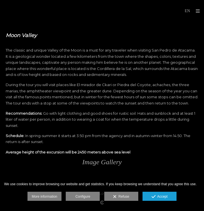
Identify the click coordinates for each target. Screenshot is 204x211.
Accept (160, 197)
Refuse (121, 197)
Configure (82, 197)
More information (44, 197)
